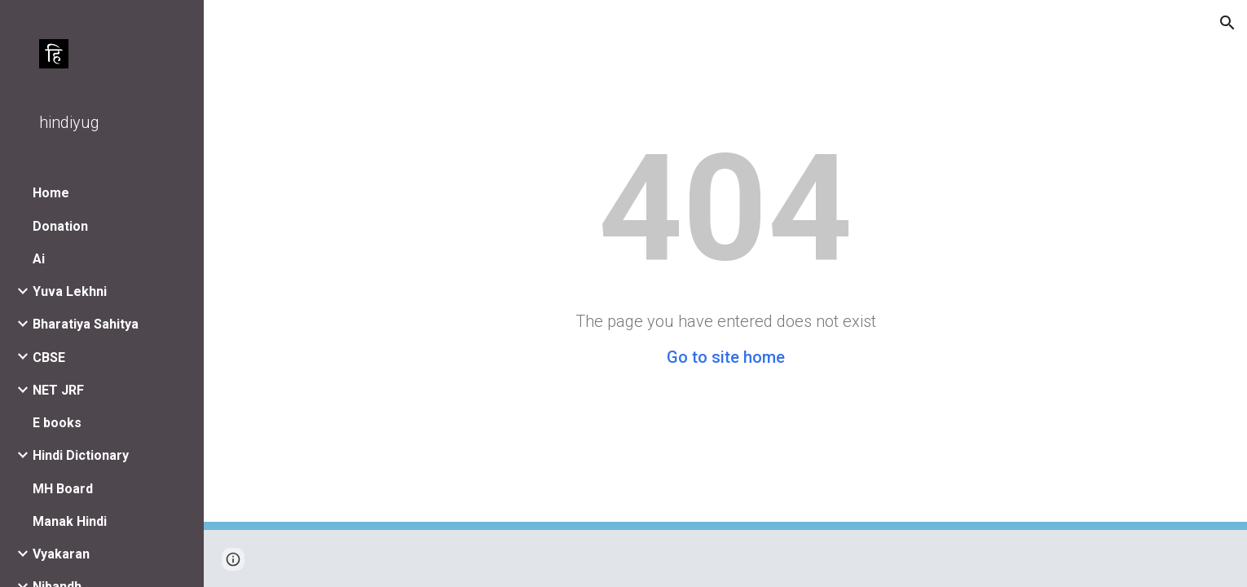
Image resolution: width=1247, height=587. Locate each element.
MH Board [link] (63, 489)
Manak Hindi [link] (70, 521)
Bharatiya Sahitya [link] (86, 324)
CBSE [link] (49, 357)
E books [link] (57, 422)
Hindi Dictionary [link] (81, 455)
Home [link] (51, 193)
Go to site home (726, 357)
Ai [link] (39, 259)
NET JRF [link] (58, 390)
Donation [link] (60, 226)
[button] (1227, 22)
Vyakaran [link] (61, 554)
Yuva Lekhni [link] (70, 291)
